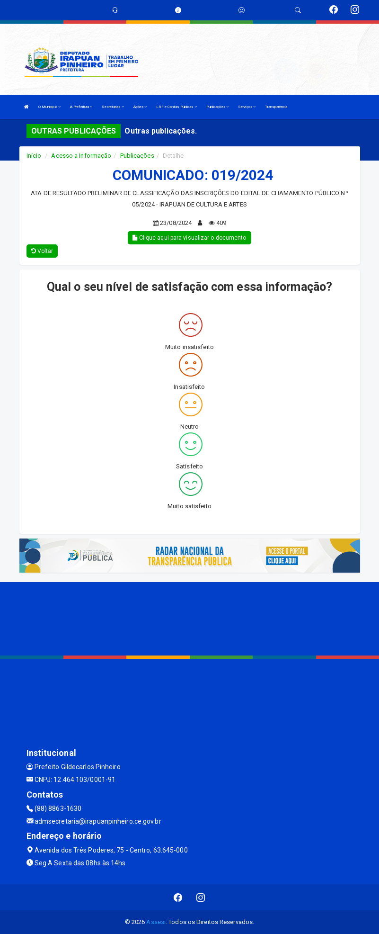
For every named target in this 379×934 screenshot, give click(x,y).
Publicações (217, 107)
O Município (49, 107)
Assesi (156, 921)
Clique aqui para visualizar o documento (189, 237)
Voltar (42, 251)
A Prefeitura (81, 107)
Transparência (276, 107)
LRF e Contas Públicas (176, 107)
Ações (140, 107)
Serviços (247, 107)
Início (34, 155)
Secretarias (112, 107)
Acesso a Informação (81, 155)
